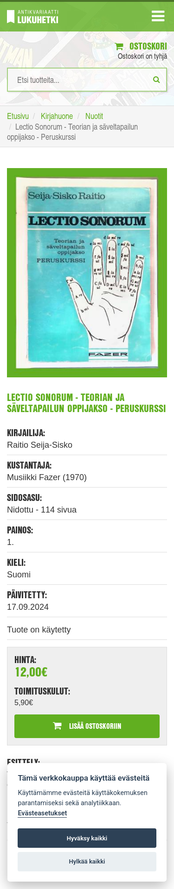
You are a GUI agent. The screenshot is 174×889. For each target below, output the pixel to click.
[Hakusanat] (87, 80)
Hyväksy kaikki (87, 838)
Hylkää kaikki (87, 861)
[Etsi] (156, 79)
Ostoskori (141, 46)
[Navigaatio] (158, 18)
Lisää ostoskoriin (87, 725)
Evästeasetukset (42, 813)
